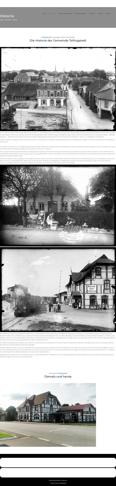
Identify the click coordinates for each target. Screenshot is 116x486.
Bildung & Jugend (80, 13)
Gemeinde (52, 13)
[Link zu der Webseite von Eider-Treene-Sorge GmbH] (58, 462)
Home (45, 13)
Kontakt (108, 13)
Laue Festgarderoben (26, 356)
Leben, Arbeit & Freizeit (65, 13)
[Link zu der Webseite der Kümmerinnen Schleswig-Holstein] (58, 472)
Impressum (64, 480)
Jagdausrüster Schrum (13, 356)
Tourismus (92, 13)
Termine (100, 13)
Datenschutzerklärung (54, 480)
